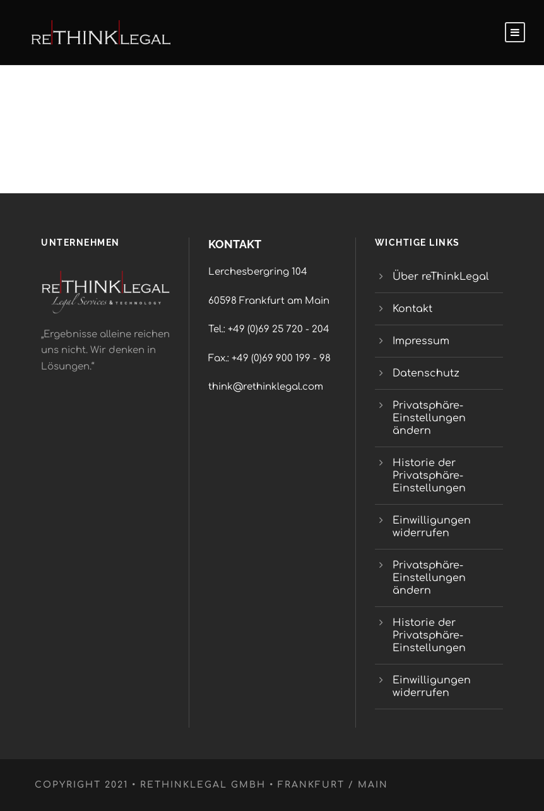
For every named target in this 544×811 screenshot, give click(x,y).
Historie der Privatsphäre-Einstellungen (429, 475)
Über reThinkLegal (442, 276)
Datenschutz (426, 373)
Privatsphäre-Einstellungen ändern (429, 418)
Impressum (421, 341)
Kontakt (412, 309)
